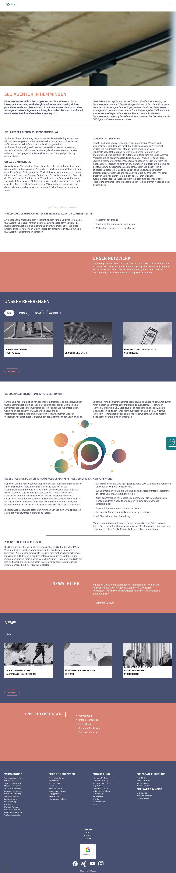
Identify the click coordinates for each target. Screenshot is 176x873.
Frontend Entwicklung (100, 778)
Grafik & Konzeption (88, 720)
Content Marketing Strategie (120, 493)
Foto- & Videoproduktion (13, 812)
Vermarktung (85, 715)
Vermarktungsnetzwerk (12, 783)
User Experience (54, 781)
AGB (87, 832)
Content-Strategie (143, 783)
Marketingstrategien (56, 788)
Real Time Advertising (12, 810)
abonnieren (105, 602)
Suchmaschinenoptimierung (14, 778)
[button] (5, 868)
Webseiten (45, 141)
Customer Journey (11, 781)
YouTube (118, 104)
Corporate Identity (55, 783)
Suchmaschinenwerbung (13, 788)
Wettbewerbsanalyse (11, 796)
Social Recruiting (142, 793)
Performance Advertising (13, 791)
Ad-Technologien (98, 794)
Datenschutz (87, 835)
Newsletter (98, 590)
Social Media (141, 778)
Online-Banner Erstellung (57, 791)
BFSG (95, 804)
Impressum (88, 829)
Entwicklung (84, 724)
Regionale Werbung (11, 807)
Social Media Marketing (12, 794)
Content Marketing (143, 786)
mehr (12, 371)
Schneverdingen (145, 175)
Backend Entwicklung (100, 781)
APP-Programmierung (100, 788)
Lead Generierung (10, 799)
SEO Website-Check (99, 802)
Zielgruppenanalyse (55, 794)
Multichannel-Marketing (12, 786)
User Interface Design (56, 778)
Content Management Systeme (104, 783)
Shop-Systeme (98, 786)
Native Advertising (143, 781)
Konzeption (102, 501)
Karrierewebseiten (143, 798)
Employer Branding (88, 732)
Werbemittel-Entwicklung (101, 791)
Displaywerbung (10, 802)
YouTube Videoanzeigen (12, 815)
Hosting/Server (98, 796)
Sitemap (88, 838)
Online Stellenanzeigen (145, 796)
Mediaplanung (54, 796)
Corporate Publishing (89, 728)
